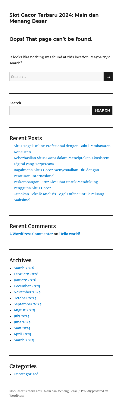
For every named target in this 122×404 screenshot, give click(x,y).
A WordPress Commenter (31, 234)
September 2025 (28, 304)
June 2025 (22, 322)
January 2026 (25, 280)
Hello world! (69, 234)
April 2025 (22, 334)
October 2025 (25, 298)
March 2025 (24, 340)
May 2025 (22, 328)
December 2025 (27, 286)
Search (15, 103)
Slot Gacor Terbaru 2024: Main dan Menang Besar (43, 391)
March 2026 (24, 268)
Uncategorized (26, 374)
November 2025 (27, 292)
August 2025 (24, 310)
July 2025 (21, 316)
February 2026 (26, 274)
